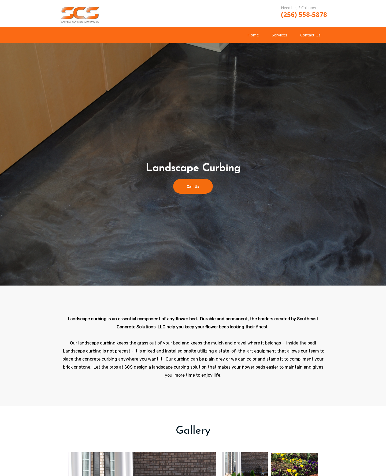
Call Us (193, 186)
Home (253, 35)
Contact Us (310, 35)
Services (279, 35)
